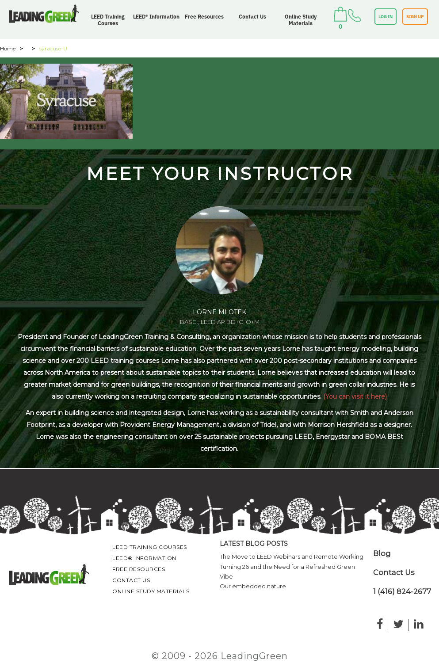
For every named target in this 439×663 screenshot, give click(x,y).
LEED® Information (156, 16)
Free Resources (204, 16)
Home (7, 48)
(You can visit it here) (355, 396)
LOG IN (385, 16)
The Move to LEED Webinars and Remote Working (291, 556)
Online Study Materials (301, 20)
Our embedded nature (253, 586)
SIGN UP (415, 16)
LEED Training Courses (108, 20)
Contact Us (252, 16)
